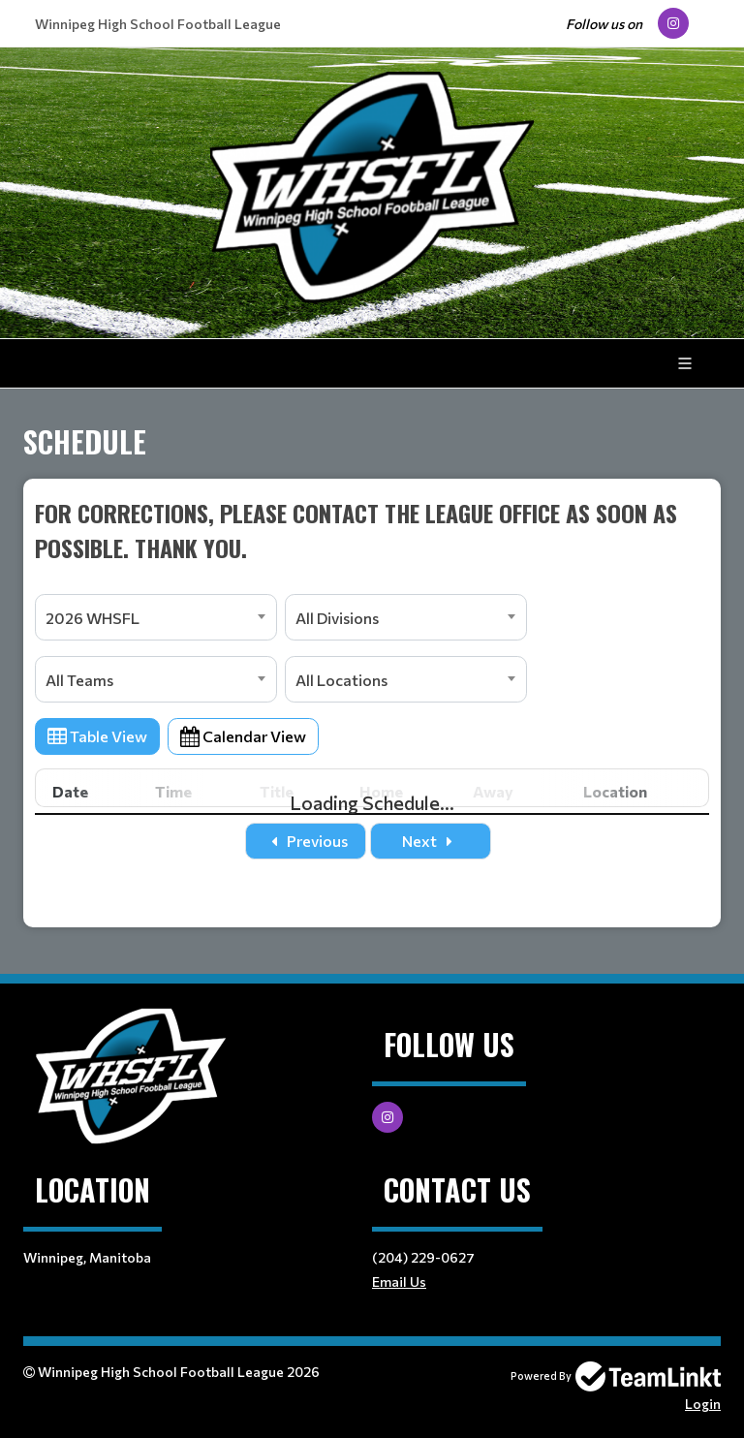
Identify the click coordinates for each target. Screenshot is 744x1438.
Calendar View (243, 736)
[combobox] (156, 617)
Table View (97, 736)
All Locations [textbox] (341, 680)
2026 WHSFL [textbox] (93, 618)
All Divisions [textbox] (337, 618)
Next (431, 840)
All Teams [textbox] (79, 680)
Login (703, 1403)
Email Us (399, 1281)
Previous (306, 840)
